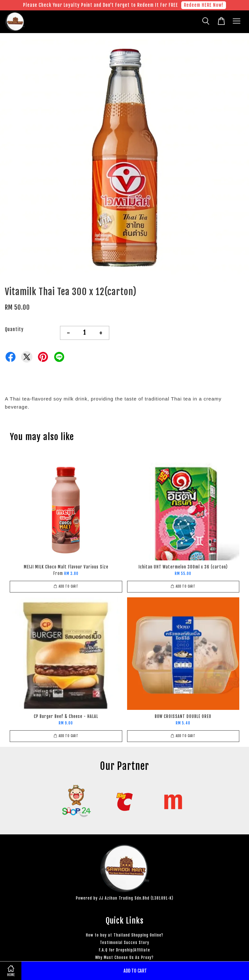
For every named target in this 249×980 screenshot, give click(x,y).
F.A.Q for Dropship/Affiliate (124, 950)
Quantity (14, 329)
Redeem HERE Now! (203, 5)
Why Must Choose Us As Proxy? (124, 957)
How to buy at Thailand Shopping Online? (124, 935)
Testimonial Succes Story (124, 942)
